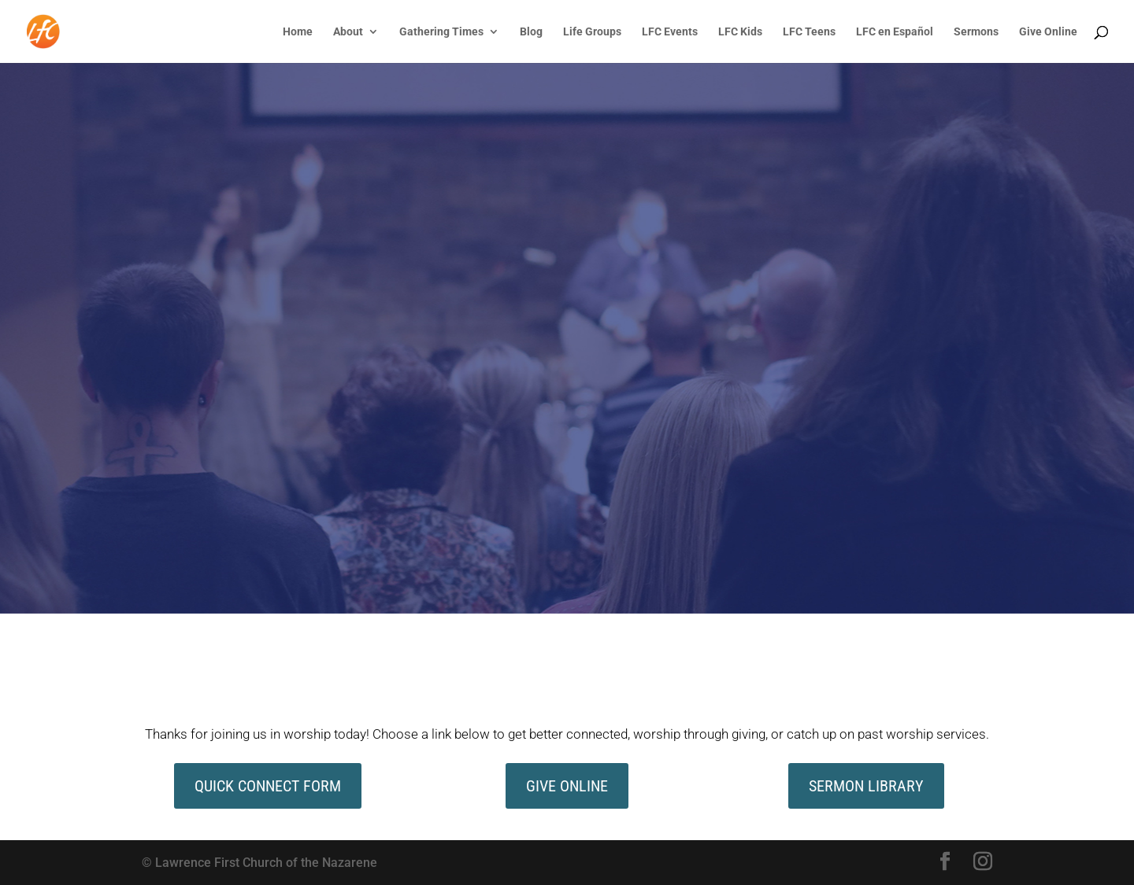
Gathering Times (441, 32)
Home (298, 32)
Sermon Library (866, 785)
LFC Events (670, 32)
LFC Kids (740, 32)
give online (567, 785)
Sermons (976, 32)
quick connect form (268, 785)
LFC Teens (809, 32)
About (348, 32)
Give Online (1048, 32)
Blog (531, 32)
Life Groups (592, 32)
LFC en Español (894, 32)
